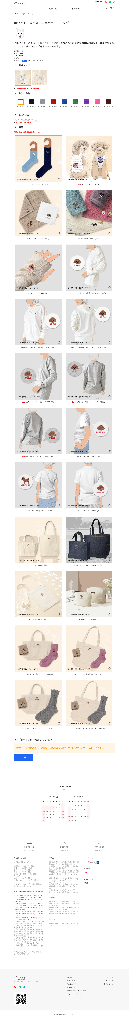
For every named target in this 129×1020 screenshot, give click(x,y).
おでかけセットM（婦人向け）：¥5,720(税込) (88, 650)
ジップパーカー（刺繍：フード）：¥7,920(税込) (88, 323)
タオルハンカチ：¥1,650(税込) (38, 215)
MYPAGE (98, 2)
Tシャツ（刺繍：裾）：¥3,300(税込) (88, 487)
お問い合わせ (108, 984)
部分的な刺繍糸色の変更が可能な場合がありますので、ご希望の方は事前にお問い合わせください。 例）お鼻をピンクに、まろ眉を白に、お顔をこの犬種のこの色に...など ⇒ (64, 89)
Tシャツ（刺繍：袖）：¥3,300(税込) (88, 432)
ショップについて (73, 9)
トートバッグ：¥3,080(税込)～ (38, 541)
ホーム (69, 977)
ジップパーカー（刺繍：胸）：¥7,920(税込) (38, 323)
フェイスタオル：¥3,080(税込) (88, 215)
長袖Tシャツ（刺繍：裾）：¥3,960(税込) (38, 432)
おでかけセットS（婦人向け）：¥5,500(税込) (38, 650)
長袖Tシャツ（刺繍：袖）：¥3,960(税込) (38, 378)
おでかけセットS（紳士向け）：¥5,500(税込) (38, 704)
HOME (17, 14)
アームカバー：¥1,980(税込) (38, 269)
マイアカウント (109, 977)
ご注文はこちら (54, 9)
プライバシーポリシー (75, 994)
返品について (71, 984)
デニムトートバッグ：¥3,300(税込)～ (88, 541)
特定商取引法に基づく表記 (76, 990)
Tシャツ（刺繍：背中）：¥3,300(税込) (38, 487)
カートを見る (108, 980)
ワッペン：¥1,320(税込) (88, 160)
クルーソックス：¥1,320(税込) (38, 160)
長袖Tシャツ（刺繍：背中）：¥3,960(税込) (88, 378)
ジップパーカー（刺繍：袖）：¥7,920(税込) (88, 269)
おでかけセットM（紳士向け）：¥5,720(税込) (88, 704)
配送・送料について (74, 980)
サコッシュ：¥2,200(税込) (38, 595)
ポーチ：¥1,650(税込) (88, 595)
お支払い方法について (75, 987)
